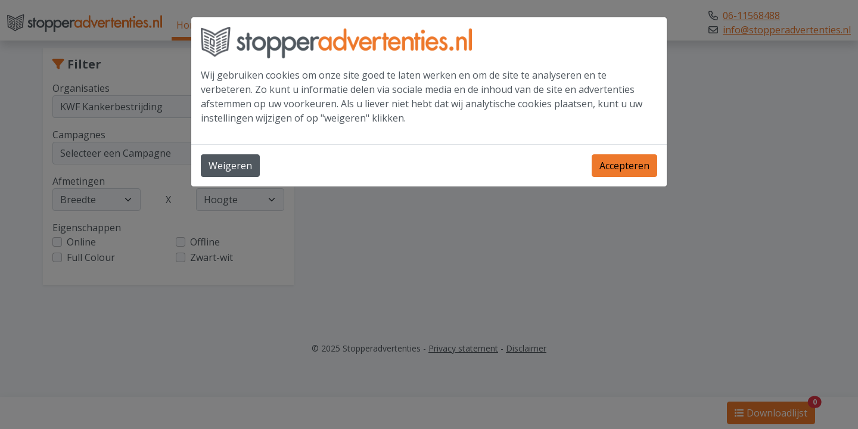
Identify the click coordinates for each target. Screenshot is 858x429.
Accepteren (624, 165)
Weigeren (230, 165)
